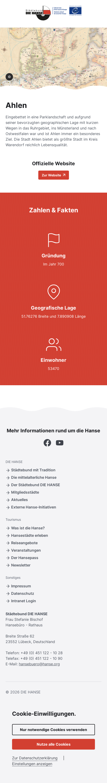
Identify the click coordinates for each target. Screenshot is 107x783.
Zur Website (53, 175)
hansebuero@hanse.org (39, 664)
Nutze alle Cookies (54, 744)
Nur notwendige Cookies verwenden (53, 729)
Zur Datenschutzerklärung (35, 758)
